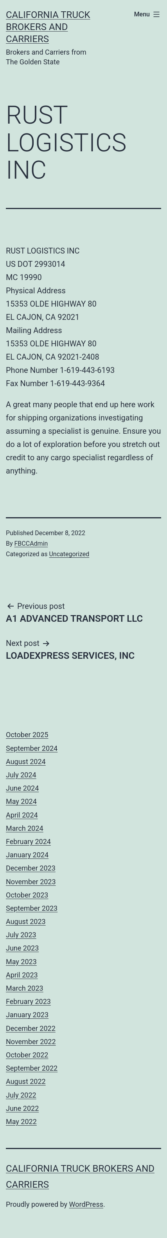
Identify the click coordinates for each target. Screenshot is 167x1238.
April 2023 (22, 975)
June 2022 (22, 1108)
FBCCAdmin (31, 543)
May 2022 (21, 1121)
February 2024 (28, 841)
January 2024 (27, 855)
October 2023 (27, 895)
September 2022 (31, 1068)
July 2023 (21, 935)
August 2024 (26, 761)
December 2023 (31, 868)
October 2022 (27, 1055)
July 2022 (21, 1095)
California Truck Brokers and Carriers (48, 26)
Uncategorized (69, 554)
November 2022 (31, 1042)
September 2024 (31, 748)
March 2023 (24, 988)
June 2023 (22, 948)
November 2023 (31, 882)
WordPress (86, 1204)
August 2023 (26, 921)
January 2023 (27, 1015)
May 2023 (21, 962)
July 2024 (21, 775)
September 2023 (31, 908)
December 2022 (31, 1028)
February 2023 (28, 1001)
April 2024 (22, 815)
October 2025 (27, 735)
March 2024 (24, 828)
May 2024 (21, 801)
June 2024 (22, 788)
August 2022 (26, 1081)
